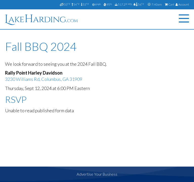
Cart (169, 4)
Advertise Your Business (97, 174)
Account (182, 4)
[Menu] (184, 18)
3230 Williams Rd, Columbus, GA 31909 (43, 79)
